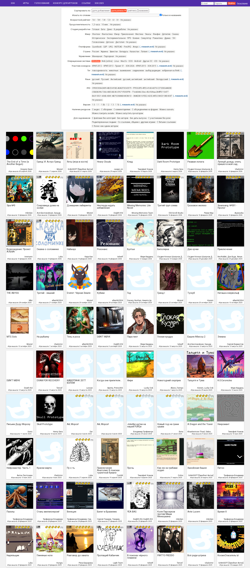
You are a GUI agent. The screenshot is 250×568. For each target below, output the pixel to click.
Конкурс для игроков (65, 3)
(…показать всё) (147, 47)
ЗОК (13, 3)
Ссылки (86, 3)
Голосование (41, 3)
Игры (26, 3)
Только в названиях (170, 15)
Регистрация (242, 3)
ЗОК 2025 (99, 3)
